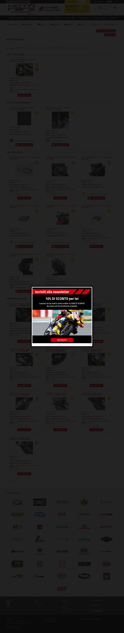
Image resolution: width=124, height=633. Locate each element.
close (90, 344)
